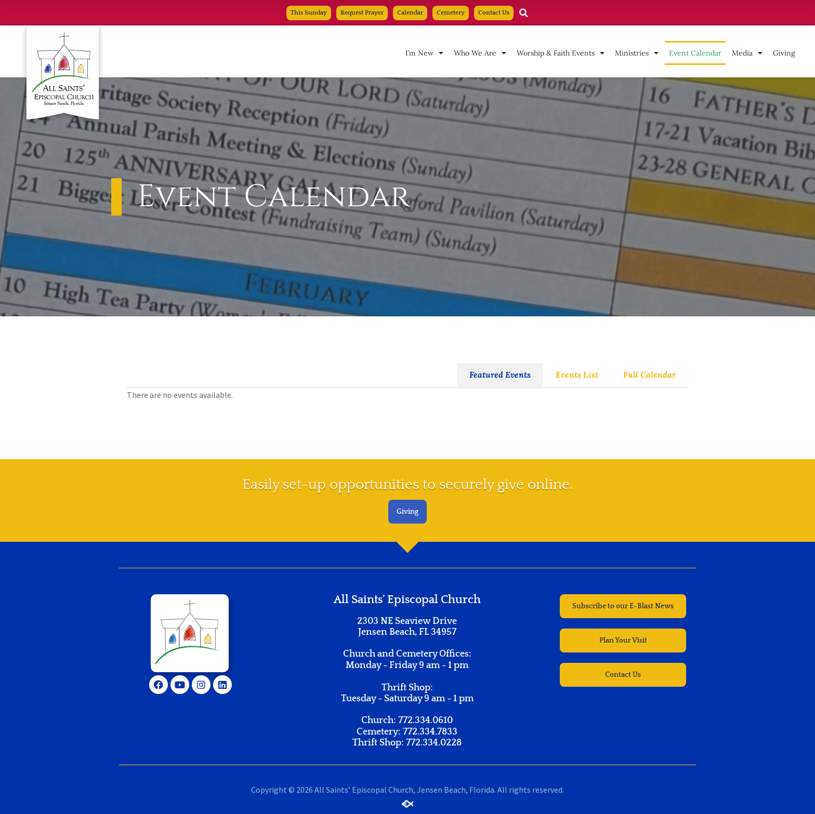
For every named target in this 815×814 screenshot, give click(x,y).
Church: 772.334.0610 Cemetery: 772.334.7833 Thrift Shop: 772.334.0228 (407, 731)
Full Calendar (649, 374)
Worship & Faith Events (560, 53)
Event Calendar (695, 53)
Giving (784, 53)
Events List (577, 374)
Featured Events (500, 374)
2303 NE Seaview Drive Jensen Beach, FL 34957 (407, 627)
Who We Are (480, 53)
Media (747, 53)
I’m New (424, 53)
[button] (524, 13)
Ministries (637, 53)
